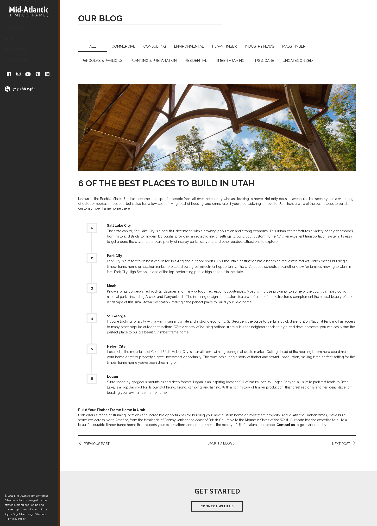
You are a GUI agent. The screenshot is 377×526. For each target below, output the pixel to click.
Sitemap (40, 514)
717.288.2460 (24, 89)
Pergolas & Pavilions (102, 60)
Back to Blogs (220, 443)
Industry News (259, 46)
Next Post (341, 444)
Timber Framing (230, 60)
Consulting (154, 46)
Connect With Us (217, 506)
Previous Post (97, 444)
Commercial (123, 46)
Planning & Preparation (154, 60)
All (92, 46)
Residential (196, 60)
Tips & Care (263, 60)
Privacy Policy (16, 518)
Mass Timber (294, 46)
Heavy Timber (224, 46)
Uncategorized (298, 60)
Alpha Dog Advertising (19, 514)
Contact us (285, 425)
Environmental (189, 46)
